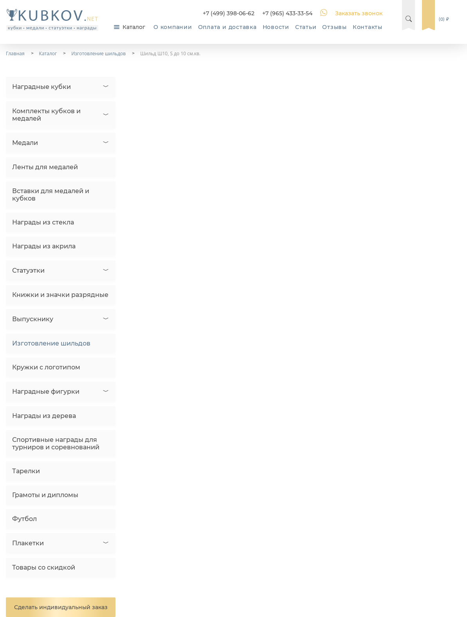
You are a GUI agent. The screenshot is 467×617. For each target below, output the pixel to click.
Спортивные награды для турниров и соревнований (55, 443)
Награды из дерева (44, 416)
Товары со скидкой (43, 567)
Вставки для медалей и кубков (50, 194)
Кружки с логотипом (46, 367)
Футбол (24, 519)
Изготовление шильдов (51, 343)
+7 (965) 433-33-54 (287, 13)
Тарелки (26, 471)
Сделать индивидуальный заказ (61, 607)
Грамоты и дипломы (45, 495)
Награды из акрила (44, 246)
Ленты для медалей (45, 167)
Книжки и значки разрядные (60, 295)
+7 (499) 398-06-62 (228, 13)
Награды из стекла (43, 222)
